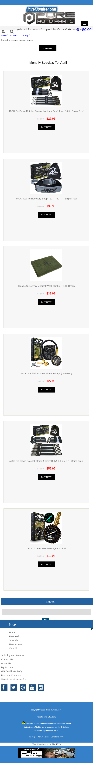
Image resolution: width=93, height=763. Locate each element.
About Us (6, 663)
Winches (14, 35)
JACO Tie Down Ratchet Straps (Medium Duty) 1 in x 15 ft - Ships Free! (46, 111)
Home (3, 35)
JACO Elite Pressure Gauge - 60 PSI (46, 548)
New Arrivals (15, 644)
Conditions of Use (58, 737)
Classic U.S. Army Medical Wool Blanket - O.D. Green (46, 286)
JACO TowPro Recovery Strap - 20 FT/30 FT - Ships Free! (46, 198)
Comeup (24, 35)
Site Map (31, 737)
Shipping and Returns (12, 655)
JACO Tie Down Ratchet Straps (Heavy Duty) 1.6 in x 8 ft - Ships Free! (46, 461)
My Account (7, 667)
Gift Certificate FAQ (11, 671)
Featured (14, 636)
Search (50, 601)
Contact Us (7, 659)
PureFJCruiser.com (53, 710)
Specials (13, 640)
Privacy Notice (43, 737)
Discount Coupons (11, 675)
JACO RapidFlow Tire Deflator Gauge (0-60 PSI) (46, 373)
